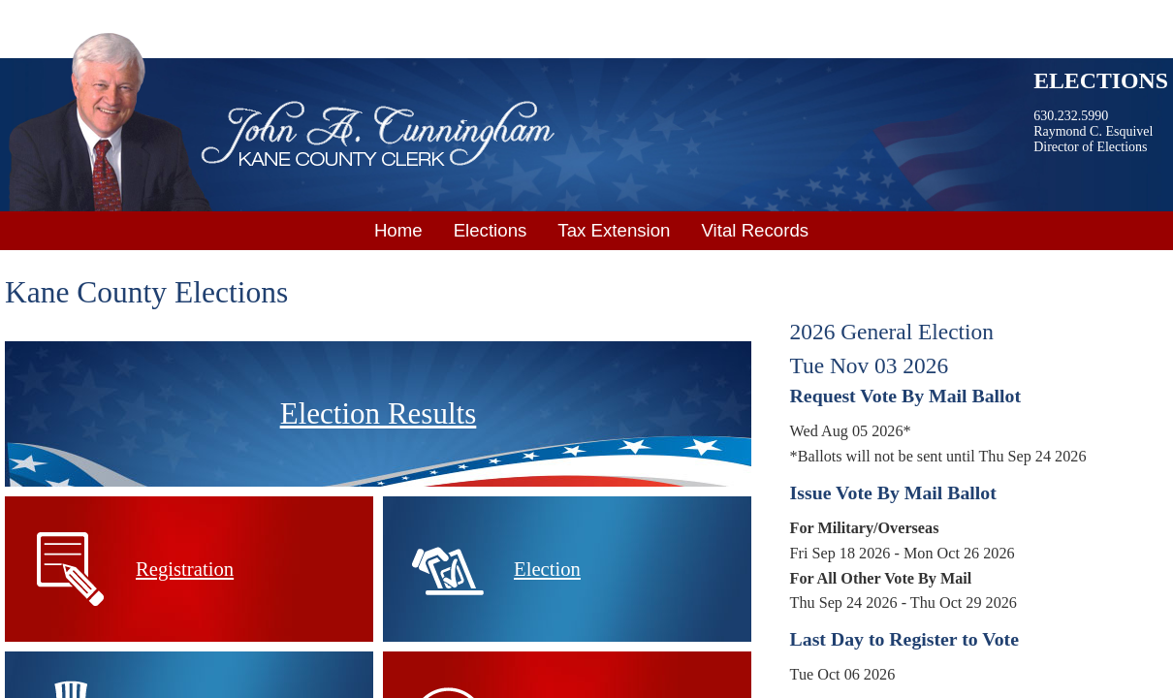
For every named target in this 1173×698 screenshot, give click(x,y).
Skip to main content (72, 12)
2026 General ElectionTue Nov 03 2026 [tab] (892, 348)
